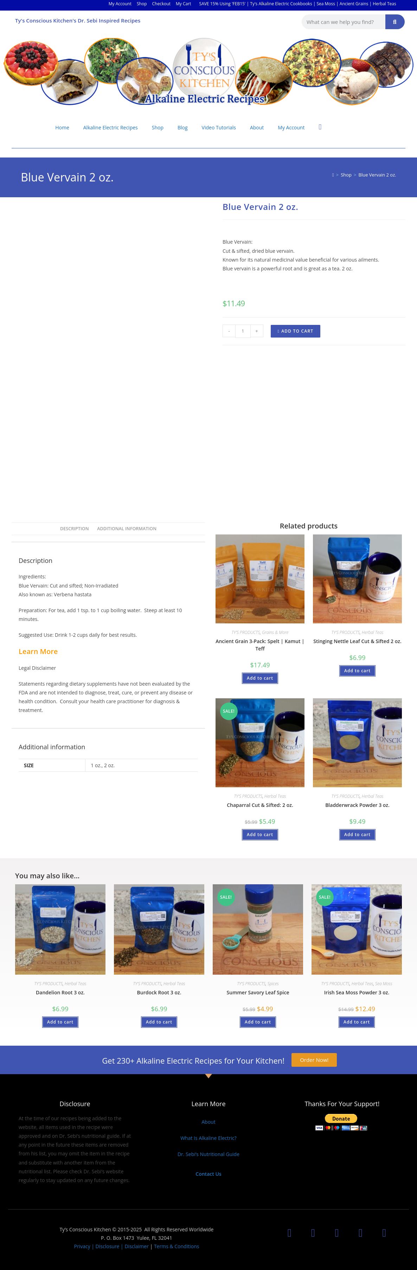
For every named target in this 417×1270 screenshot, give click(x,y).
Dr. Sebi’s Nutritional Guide (208, 1154)
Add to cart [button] (260, 678)
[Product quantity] (243, 331)
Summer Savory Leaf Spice (258, 992)
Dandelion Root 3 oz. (60, 992)
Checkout (161, 4)
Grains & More (275, 632)
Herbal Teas (373, 632)
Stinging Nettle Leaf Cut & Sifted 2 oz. (357, 641)
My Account (120, 4)
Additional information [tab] (126, 529)
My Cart (183, 4)
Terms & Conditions (176, 1246)
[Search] (395, 21)
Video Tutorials (219, 127)
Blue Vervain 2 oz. (377, 175)
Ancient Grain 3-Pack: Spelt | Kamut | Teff (260, 645)
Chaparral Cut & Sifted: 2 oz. (260, 805)
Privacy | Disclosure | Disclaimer (111, 1246)
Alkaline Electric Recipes (110, 127)
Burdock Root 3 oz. (159, 992)
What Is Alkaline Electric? (208, 1138)
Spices (273, 984)
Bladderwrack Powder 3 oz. (357, 805)
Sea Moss (383, 984)
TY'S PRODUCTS (246, 632)
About (257, 127)
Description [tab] (74, 529)
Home (62, 127)
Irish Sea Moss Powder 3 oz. (357, 992)
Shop (142, 4)
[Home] (333, 175)
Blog (183, 127)
